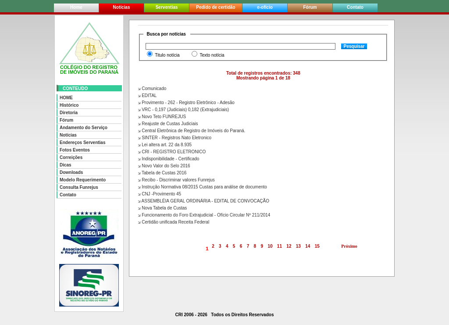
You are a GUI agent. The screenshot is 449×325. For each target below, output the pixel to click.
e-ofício (265, 7)
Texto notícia (212, 55)
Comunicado (152, 88)
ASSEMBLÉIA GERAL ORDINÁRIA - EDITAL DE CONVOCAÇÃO (203, 201)
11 (279, 246)
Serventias (167, 7)
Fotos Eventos (75, 150)
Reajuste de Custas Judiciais (168, 123)
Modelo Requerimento (83, 179)
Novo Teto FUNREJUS (162, 116)
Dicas (65, 164)
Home (76, 7)
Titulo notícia (167, 55)
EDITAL (147, 95)
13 (298, 246)
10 (270, 246)
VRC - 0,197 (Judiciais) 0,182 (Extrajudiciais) (183, 109)
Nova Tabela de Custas (162, 208)
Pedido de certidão (215, 7)
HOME (66, 97)
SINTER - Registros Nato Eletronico (174, 137)
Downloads (71, 172)
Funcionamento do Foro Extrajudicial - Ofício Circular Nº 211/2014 (204, 215)
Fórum (310, 7)
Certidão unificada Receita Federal (173, 222)
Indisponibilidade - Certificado (168, 158)
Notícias (121, 7)
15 (317, 246)
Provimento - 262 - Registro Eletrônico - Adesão (186, 102)
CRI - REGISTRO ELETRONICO (172, 151)
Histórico (69, 105)
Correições (71, 157)
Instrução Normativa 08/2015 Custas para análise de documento (202, 186)
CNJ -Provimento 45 (159, 193)
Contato (355, 7)
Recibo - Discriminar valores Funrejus (176, 179)
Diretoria (69, 112)
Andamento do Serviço (83, 127)
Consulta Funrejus (79, 187)
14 (308, 246)
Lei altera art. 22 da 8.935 (165, 144)
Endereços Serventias (83, 142)
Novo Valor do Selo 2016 (164, 165)
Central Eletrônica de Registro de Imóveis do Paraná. (191, 130)
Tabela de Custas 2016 (162, 172)
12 (289, 246)
